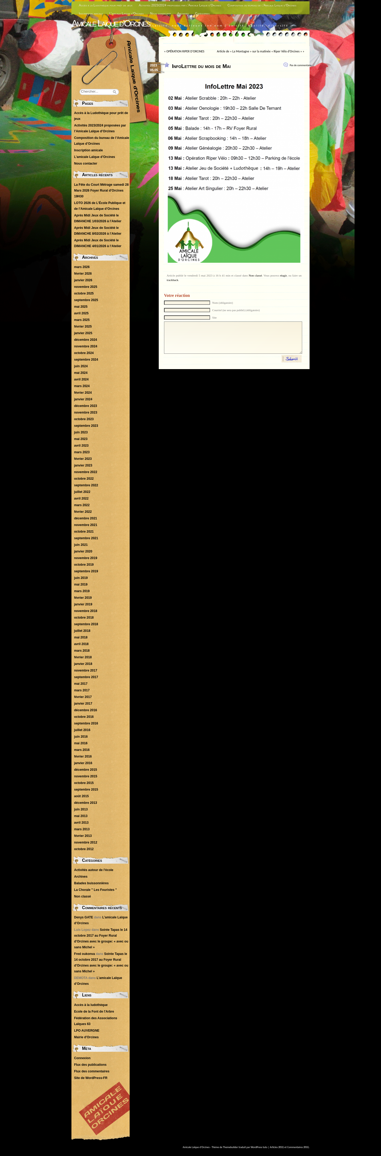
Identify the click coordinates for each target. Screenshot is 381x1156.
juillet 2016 (82, 730)
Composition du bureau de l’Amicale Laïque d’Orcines (262, 5)
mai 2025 (81, 307)
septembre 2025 (86, 300)
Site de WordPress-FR (90, 1078)
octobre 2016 (84, 717)
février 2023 (83, 459)
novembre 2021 (85, 525)
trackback (172, 280)
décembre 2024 (85, 340)
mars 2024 (82, 386)
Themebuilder (230, 1147)
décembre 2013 (85, 803)
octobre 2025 (84, 293)
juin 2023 (81, 432)
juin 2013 (81, 809)
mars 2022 (82, 505)
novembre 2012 (85, 842)
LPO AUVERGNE (86, 1030)
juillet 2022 (82, 492)
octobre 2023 (84, 419)
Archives (183, 13)
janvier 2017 (83, 703)
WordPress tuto (259, 1147)
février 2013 (83, 836)
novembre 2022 (85, 472)
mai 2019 (81, 584)
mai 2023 (81, 439)
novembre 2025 (85, 287)
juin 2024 (81, 366)
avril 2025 (81, 313)
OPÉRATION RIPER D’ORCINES (185, 51)
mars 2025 (82, 320)
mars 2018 (82, 650)
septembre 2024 (86, 359)
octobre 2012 (84, 849)
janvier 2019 (83, 604)
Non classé (255, 275)
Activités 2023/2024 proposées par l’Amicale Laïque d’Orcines (180, 5)
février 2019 (83, 598)
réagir (283, 275)
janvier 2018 (83, 664)
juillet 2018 (82, 631)
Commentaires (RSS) (298, 1147)
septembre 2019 (86, 571)
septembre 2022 (86, 485)
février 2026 (83, 273)
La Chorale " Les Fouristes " (95, 890)
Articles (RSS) (277, 1147)
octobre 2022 (84, 478)
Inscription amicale (91, 13)
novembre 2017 (85, 670)
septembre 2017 (86, 677)
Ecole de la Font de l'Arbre (94, 1011)
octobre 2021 (84, 531)
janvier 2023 (83, 465)
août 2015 (81, 796)
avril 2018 (81, 644)
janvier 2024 (83, 399)
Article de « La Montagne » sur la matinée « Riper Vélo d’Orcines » (259, 51)
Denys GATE (83, 917)
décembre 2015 (85, 770)
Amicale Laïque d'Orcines (110, 23)
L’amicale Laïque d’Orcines (126, 13)
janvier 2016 (83, 763)
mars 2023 (82, 452)
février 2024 (83, 393)
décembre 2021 (85, 518)
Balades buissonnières (91, 883)
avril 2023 (81, 445)
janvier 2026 (83, 280)
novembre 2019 (85, 558)
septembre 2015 (86, 789)
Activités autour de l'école (93, 870)
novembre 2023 (85, 412)
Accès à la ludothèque (91, 1005)
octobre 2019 (84, 564)
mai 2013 (81, 816)
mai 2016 (81, 743)
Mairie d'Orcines (86, 1037)
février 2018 (83, 657)
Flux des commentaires (91, 1071)
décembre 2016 (85, 710)
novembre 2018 (85, 611)
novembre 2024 (85, 346)
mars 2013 (82, 829)
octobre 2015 (84, 783)
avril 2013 (81, 822)
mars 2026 (82, 267)
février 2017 (83, 697)
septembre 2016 (86, 723)
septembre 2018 (86, 624)
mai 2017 (81, 684)
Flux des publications (90, 1065)
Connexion (82, 1058)
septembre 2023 (86, 426)
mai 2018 (81, 637)
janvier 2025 (83, 333)
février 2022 (83, 512)
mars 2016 (82, 750)
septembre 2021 (86, 538)
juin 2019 (81, 578)
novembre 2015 (85, 776)
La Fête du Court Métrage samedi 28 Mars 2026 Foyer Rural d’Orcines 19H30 (101, 190)
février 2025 (83, 326)
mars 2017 (82, 690)
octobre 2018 (84, 617)
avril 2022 (81, 498)
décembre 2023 (85, 406)
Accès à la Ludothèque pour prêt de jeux (106, 5)
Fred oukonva (84, 954)
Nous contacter (160, 13)
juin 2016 (81, 736)
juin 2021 (81, 545)
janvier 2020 (83, 551)
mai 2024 (81, 373)
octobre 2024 (84, 353)
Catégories (202, 13)
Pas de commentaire (301, 65)
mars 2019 (82, 591)
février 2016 (83, 756)
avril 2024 (81, 379)
